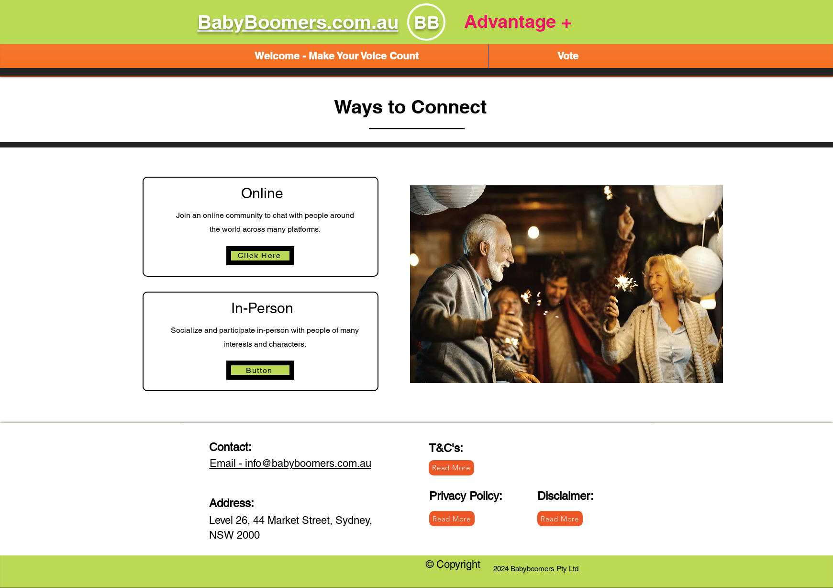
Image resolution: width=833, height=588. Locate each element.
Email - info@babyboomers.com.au (290, 463)
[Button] (260, 370)
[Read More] (452, 518)
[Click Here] (260, 255)
